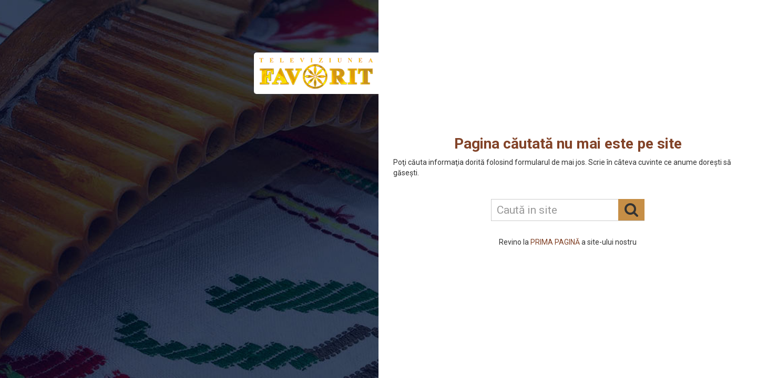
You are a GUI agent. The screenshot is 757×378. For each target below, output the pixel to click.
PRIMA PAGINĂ (555, 242)
